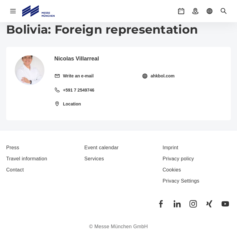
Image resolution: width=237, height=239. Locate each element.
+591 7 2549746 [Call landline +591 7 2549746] (78, 90)
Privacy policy (178, 158)
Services (94, 158)
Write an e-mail (78, 75)
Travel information (26, 158)
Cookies (172, 169)
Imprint (170, 147)
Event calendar (101, 147)
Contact (15, 169)
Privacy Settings (181, 180)
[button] (181, 11)
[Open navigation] (13, 11)
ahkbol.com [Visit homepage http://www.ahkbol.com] (163, 75)
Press (12, 147)
